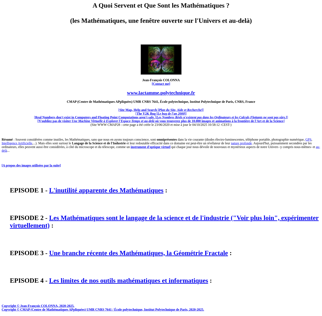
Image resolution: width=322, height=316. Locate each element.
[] (161, 110)
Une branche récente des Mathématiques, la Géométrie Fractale (138, 253)
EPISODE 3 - (29, 253)
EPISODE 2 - (29, 217)
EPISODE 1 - (29, 190)
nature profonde (241, 143)
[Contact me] (161, 84)
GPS (308, 139)
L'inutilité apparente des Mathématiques (106, 190)
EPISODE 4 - (29, 280)
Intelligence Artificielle (17, 143)
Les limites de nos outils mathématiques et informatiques (128, 280)
